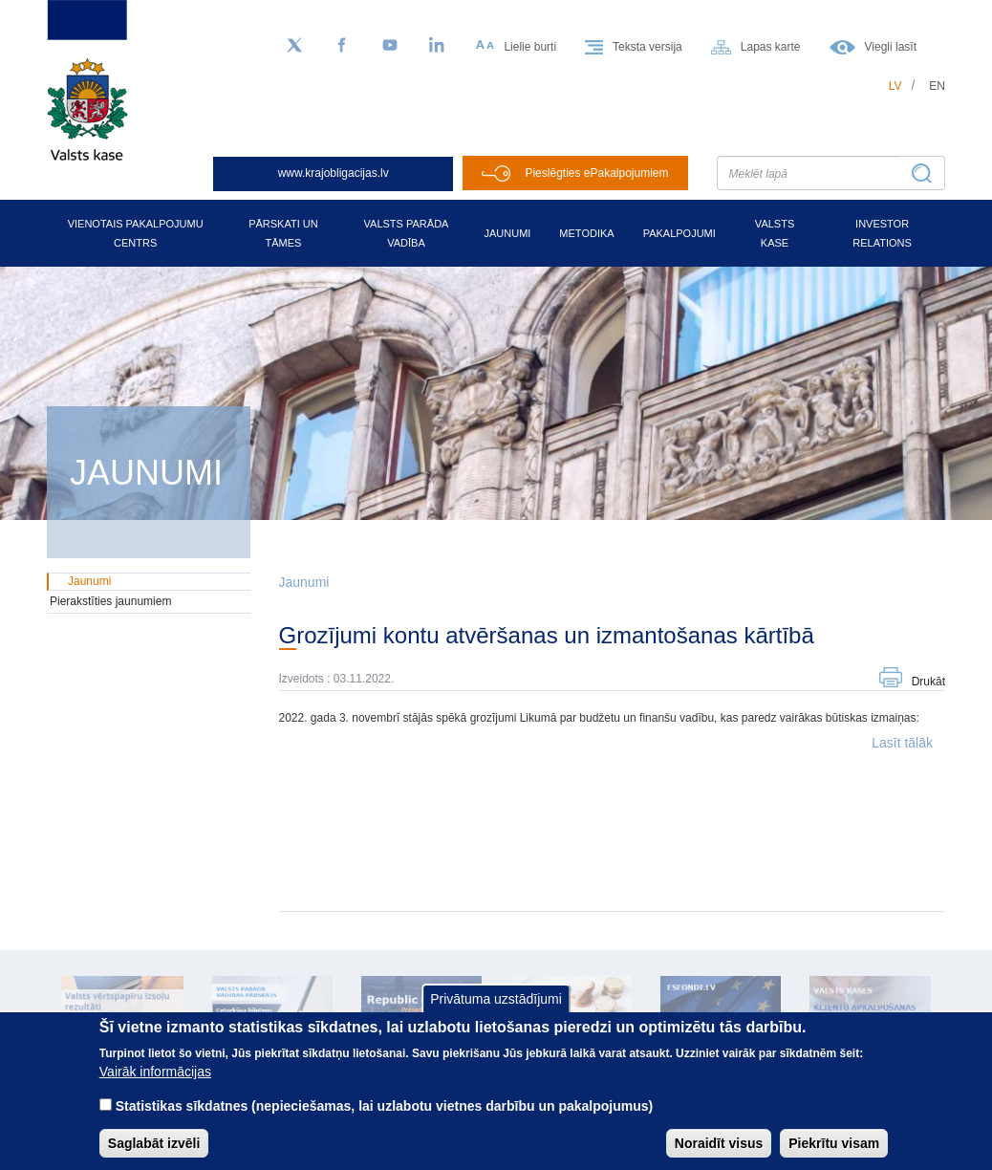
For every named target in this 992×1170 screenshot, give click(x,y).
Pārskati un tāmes (283, 233)
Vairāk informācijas (155, 1086)
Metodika (586, 233)
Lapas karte (771, 47)
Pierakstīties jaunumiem (110, 601)
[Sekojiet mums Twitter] (294, 46)
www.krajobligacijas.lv (333, 173)
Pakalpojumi (679, 233)
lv (895, 86)
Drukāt (928, 681)
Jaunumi (507, 233)
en (937, 86)
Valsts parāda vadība (406, 233)
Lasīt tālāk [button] (902, 742)
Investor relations (882, 233)
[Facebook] (342, 46)
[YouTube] (390, 46)
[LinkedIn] (438, 46)
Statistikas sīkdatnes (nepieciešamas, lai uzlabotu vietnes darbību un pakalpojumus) (385, 1121)
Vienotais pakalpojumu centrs (136, 233)
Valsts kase (774, 233)
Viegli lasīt (891, 47)
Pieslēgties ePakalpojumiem (596, 173)
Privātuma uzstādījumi (496, 1013)
